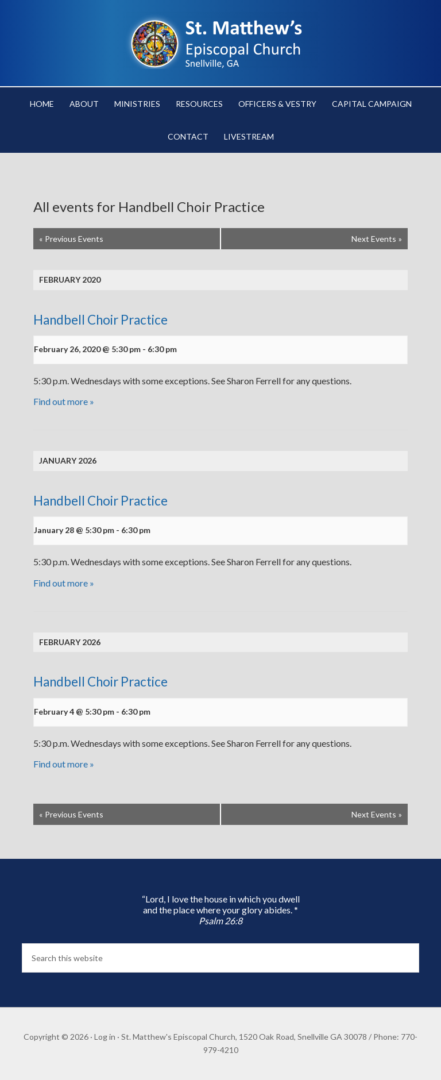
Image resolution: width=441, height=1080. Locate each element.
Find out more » (63, 401)
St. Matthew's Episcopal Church (220, 40)
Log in (104, 1037)
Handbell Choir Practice (100, 319)
